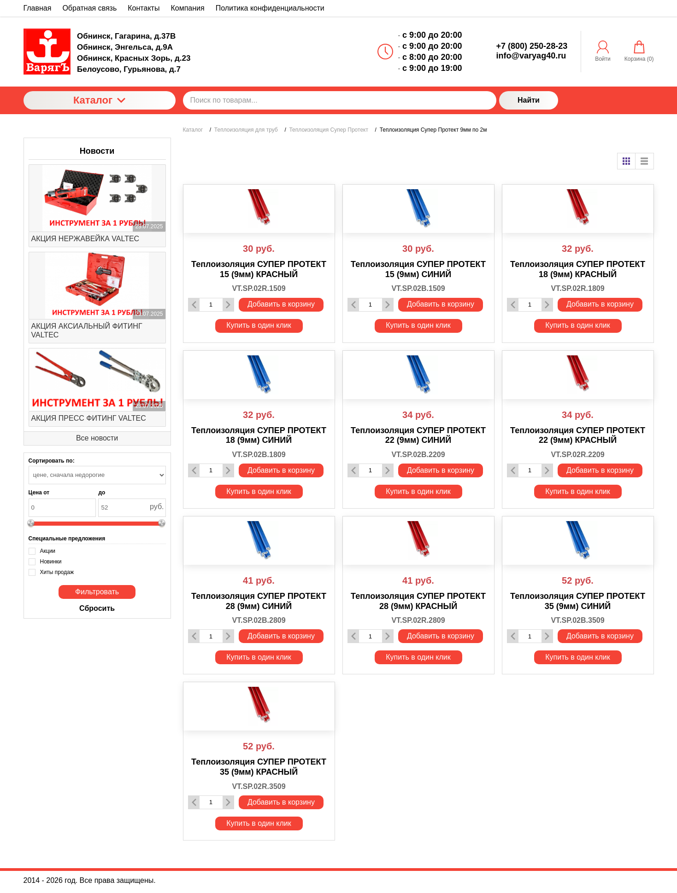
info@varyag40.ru (531, 55)
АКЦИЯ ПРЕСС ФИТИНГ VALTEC (88, 418)
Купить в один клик (258, 325)
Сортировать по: (52, 461)
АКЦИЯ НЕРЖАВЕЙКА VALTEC (85, 239)
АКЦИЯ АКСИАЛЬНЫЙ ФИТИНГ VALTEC (86, 330)
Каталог (99, 100)
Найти (529, 100)
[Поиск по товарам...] (339, 100)
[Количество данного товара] (211, 304)
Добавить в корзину (281, 304)
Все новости (97, 438)
